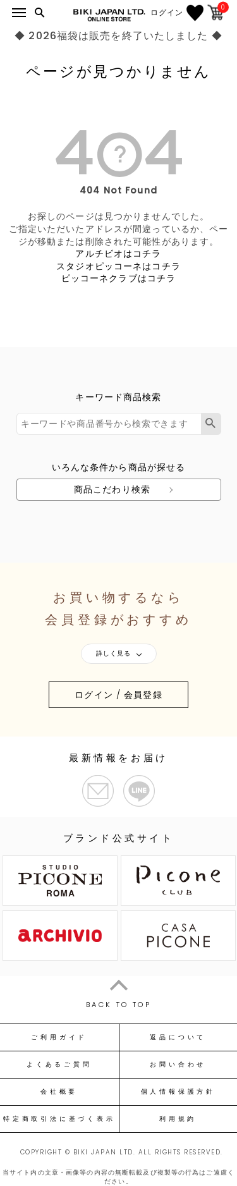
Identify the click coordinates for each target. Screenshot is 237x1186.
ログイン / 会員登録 (118, 694)
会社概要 (59, 1091)
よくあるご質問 (59, 1064)
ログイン (166, 13)
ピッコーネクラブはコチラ (118, 278)
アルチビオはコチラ (118, 253)
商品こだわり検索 (112, 489)
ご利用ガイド (59, 1037)
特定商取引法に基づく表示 (59, 1119)
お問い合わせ (178, 1064)
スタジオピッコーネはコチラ (118, 266)
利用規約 (178, 1119)
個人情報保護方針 (178, 1091)
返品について (178, 1037)
